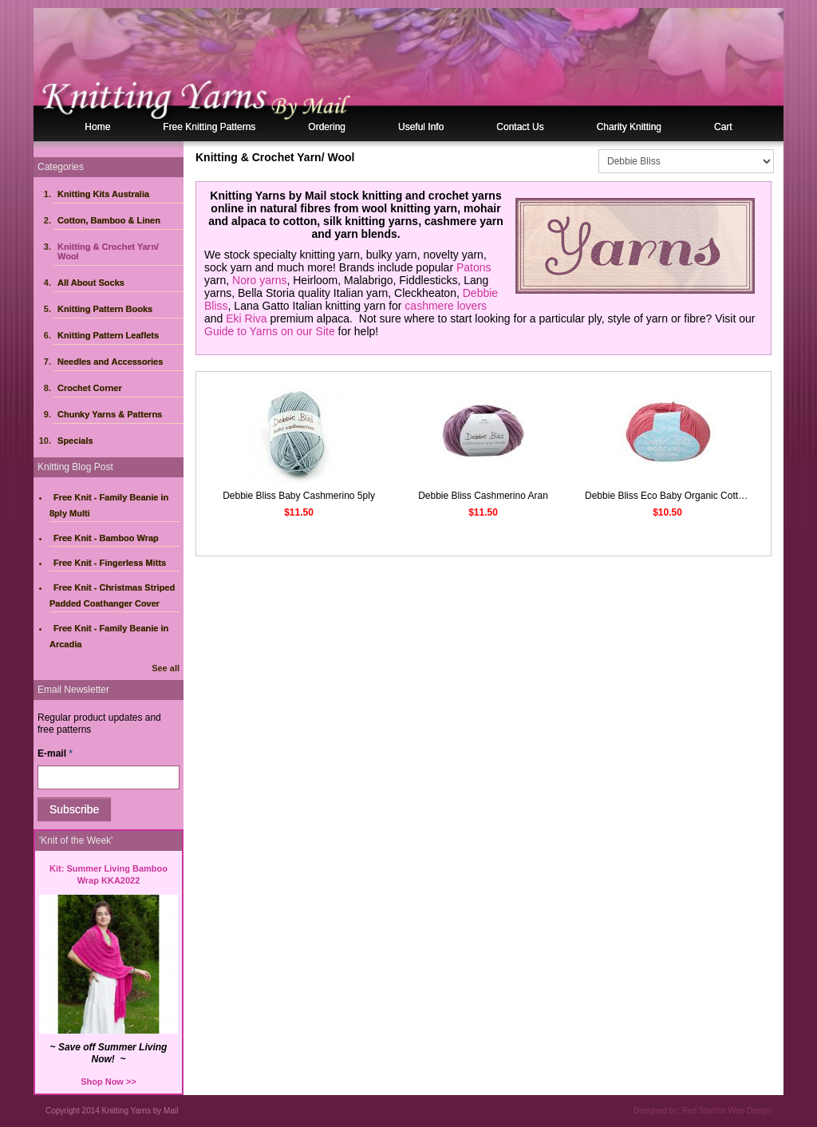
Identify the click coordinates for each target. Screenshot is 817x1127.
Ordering (326, 126)
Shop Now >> (108, 1081)
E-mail (55, 753)
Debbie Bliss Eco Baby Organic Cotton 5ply (677, 495)
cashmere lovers (446, 305)
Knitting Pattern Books (104, 309)
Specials (75, 440)
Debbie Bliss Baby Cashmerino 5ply (299, 495)
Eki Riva (246, 318)
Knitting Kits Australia (103, 194)
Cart (723, 126)
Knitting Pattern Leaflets (108, 335)
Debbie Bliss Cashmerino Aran (483, 495)
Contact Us (519, 126)
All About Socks (90, 282)
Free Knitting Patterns (209, 126)
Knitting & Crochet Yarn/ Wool (108, 251)
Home (97, 126)
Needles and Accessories (110, 361)
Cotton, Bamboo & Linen (108, 220)
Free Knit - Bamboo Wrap (106, 538)
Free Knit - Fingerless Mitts (109, 562)
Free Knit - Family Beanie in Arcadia (108, 636)
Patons (473, 267)
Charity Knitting (629, 126)
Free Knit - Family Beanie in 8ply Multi (108, 505)
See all (166, 668)
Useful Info (421, 126)
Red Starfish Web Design (727, 1110)
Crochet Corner (89, 388)
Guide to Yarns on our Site (269, 331)
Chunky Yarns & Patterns (109, 414)
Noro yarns (259, 280)
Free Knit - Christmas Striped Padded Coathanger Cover (112, 595)
